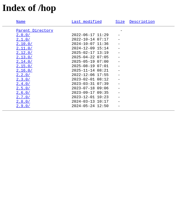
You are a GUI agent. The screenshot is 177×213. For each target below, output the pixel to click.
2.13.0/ (24, 64)
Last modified (87, 22)
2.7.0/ (23, 111)
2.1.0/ (23, 42)
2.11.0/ (24, 53)
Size (120, 22)
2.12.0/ (24, 58)
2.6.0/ (23, 106)
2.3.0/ (23, 90)
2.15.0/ (24, 74)
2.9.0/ (23, 122)
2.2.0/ (23, 85)
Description (142, 22)
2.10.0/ (24, 48)
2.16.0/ (24, 80)
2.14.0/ (24, 69)
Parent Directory (34, 32)
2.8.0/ (23, 117)
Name (20, 22)
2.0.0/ (23, 37)
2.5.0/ (23, 101)
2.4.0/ (23, 96)
